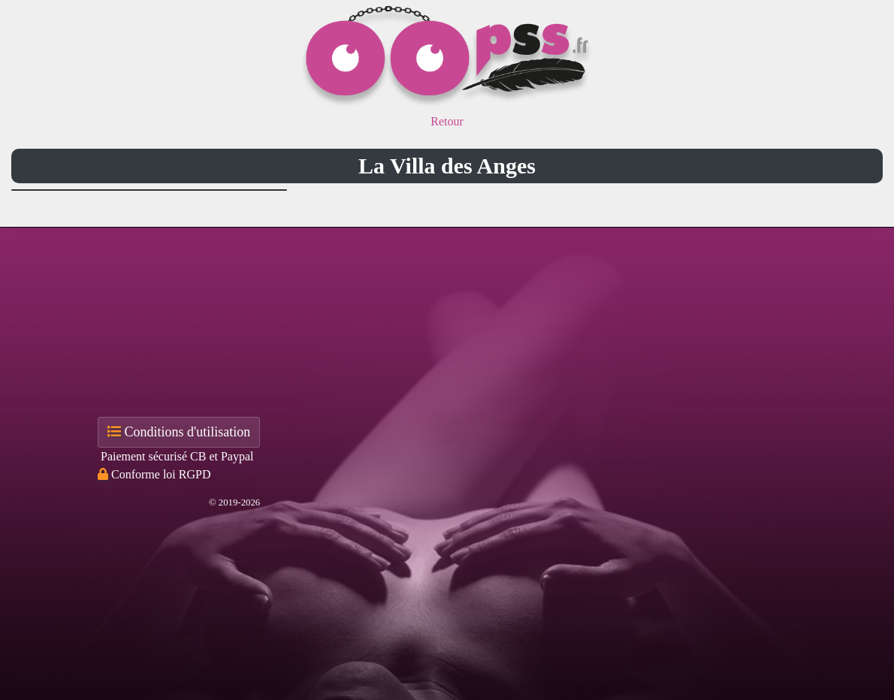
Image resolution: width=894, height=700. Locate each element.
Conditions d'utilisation (178, 431)
